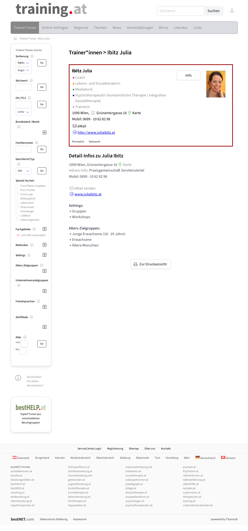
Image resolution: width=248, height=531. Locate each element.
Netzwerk (94, 142)
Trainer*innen (28, 39)
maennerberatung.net (139, 467)
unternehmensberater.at (198, 505)
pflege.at (131, 488)
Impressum (80, 519)
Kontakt (166, 449)
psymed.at (189, 467)
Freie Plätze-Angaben (33, 186)
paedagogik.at (134, 484)
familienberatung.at (80, 471)
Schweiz (228, 458)
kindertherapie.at (78, 488)
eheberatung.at (20, 497)
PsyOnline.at (190, 471)
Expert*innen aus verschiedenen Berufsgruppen (31, 416)
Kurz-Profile (27, 190)
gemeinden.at (76, 480)
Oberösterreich (105, 458)
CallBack (25, 216)
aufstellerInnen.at (21, 471)
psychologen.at (135, 501)
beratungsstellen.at (22, 480)
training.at (189, 501)
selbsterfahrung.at (194, 480)
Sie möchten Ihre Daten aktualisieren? (35, 381)
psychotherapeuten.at (139, 505)
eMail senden (82, 188)
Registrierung (115, 449)
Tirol (157, 458)
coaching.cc (18, 493)
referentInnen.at (193, 476)
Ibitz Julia (44, 39)
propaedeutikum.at (137, 497)
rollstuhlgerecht (29, 220)
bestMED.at (17, 488)
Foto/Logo (26, 194)
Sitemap (134, 449)
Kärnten (60, 458)
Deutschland (205, 458)
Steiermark (142, 458)
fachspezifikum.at (79, 467)
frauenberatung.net (80, 476)
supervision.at (191, 493)
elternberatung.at (21, 501)
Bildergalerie (27, 199)
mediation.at (133, 471)
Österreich (21, 458)
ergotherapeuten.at (22, 505)
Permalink (78, 142)
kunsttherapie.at (78, 493)
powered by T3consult (224, 519)
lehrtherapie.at (77, 501)
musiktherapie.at (136, 476)
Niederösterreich (80, 458)
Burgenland (42, 458)
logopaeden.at (77, 505)
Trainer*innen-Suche (29, 50)
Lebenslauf (27, 203)
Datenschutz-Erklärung (53, 519)
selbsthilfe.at (191, 484)
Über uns (149, 449)
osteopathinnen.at (137, 480)
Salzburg (125, 458)
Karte (134, 113)
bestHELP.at (18, 484)
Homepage (27, 211)
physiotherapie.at (136, 493)
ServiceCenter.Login (89, 449)
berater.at (16, 476)
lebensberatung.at (79, 497)
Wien (187, 458)
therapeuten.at (192, 497)
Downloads (27, 207)
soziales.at (189, 488)
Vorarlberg (172, 458)
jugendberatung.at (79, 484)
